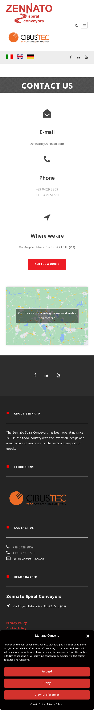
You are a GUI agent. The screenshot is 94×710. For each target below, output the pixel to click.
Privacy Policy (54, 704)
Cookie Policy (37, 704)
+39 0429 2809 (47, 189)
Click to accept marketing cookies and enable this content (47, 316)
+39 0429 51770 (47, 195)
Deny (47, 683)
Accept (47, 671)
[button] (88, 636)
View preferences (47, 694)
